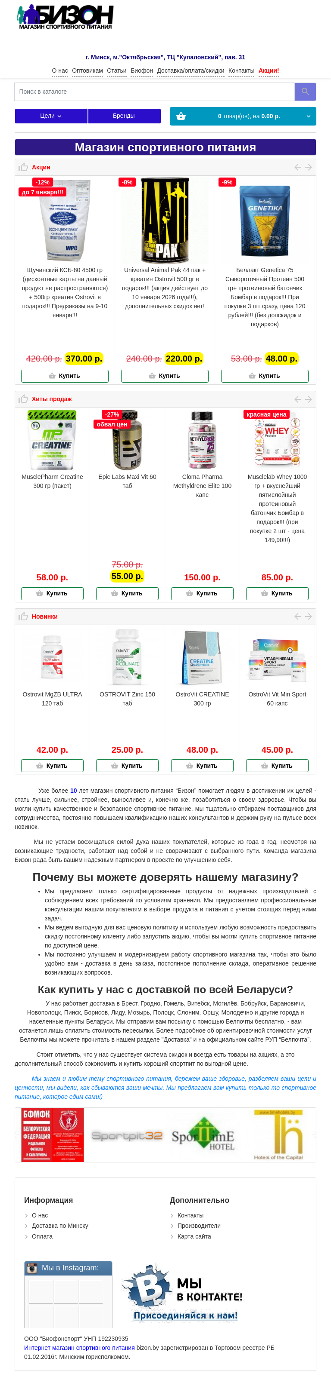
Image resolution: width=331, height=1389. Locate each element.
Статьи (116, 70)
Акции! (269, 70)
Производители (199, 1225)
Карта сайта (194, 1236)
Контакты (241, 70)
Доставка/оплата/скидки (190, 70)
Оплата (42, 1236)
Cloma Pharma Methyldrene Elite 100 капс (202, 485)
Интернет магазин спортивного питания (79, 1347)
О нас (60, 70)
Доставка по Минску (60, 1225)
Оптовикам (87, 70)
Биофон (142, 70)
